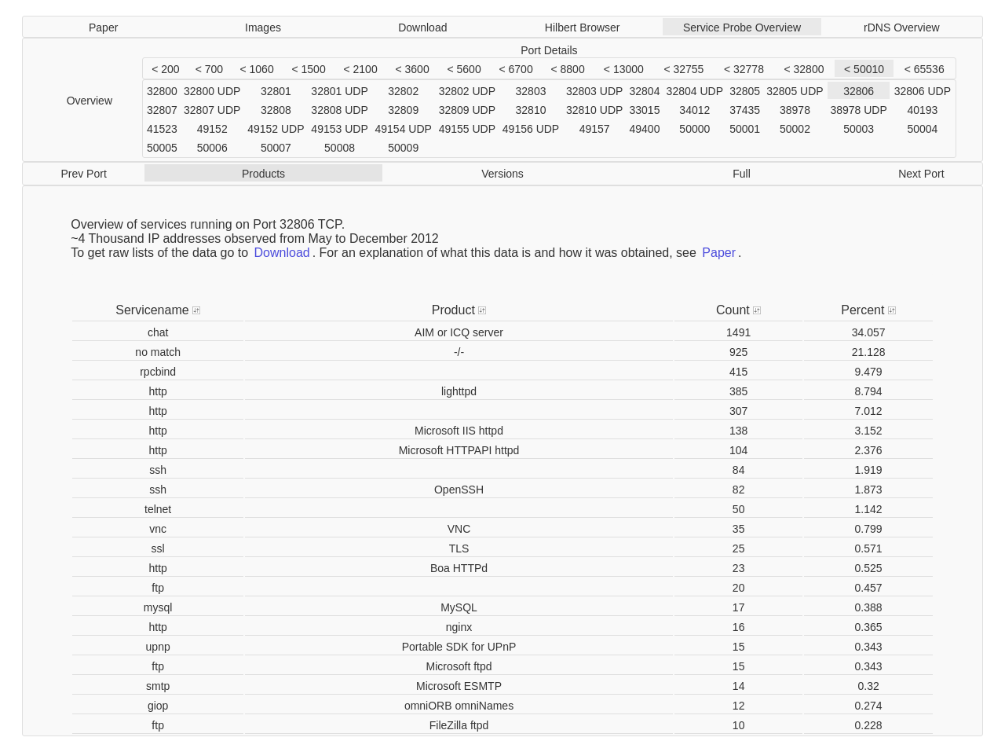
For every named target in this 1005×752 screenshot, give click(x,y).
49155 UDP (467, 129)
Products (263, 173)
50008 (339, 147)
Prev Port (83, 173)
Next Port (921, 173)
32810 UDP (594, 110)
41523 (162, 129)
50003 (858, 129)
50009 (403, 147)
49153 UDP (339, 129)
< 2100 (360, 69)
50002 (795, 129)
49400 (645, 129)
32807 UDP (212, 110)
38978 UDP (858, 110)
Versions (502, 173)
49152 (212, 129)
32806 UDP (922, 91)
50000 (694, 129)
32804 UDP (695, 91)
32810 (531, 110)
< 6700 (515, 69)
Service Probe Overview (742, 27)
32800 (162, 91)
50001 (744, 129)
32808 (276, 110)
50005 (162, 147)
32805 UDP (794, 91)
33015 (645, 110)
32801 (276, 91)
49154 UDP (403, 129)
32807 (162, 110)
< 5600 (464, 69)
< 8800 (567, 69)
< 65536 (924, 69)
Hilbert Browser (582, 27)
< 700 (209, 69)
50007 (276, 147)
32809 (403, 110)
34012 (694, 110)
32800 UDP (212, 91)
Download (422, 27)
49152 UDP (275, 129)
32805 (744, 91)
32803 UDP (594, 91)
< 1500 (308, 69)
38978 (795, 110)
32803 (531, 91)
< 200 (165, 69)
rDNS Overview (901, 27)
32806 (858, 91)
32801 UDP (339, 91)
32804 (645, 91)
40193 (922, 110)
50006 (212, 147)
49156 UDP (530, 129)
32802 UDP (467, 91)
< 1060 (256, 69)
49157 (594, 129)
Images (263, 27)
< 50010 (864, 69)
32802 (403, 91)
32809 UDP (467, 110)
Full (742, 173)
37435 (744, 110)
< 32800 (804, 69)
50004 (922, 129)
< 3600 (412, 69)
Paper (103, 27)
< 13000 (624, 69)
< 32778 (744, 69)
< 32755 (683, 69)
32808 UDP (339, 110)
